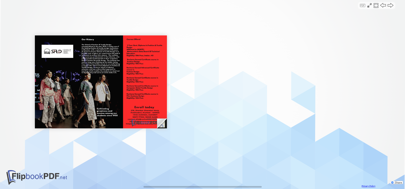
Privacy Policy (368, 186)
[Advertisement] (202, 34)
